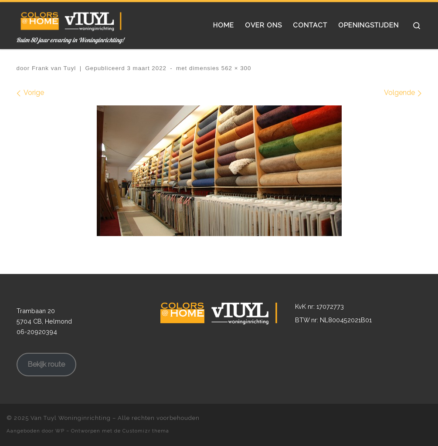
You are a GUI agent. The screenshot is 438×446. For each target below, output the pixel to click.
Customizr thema (145, 431)
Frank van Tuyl (54, 68)
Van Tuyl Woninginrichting (71, 418)
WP (60, 431)
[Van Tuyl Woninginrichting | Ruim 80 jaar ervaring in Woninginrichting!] (71, 19)
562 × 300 (235, 68)
